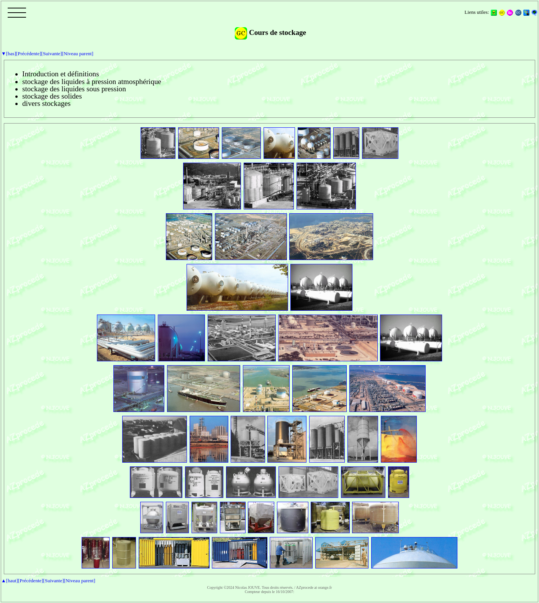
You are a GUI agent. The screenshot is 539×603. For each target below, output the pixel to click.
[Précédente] (28, 53)
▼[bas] (8, 53)
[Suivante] (51, 53)
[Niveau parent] (77, 53)
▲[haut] (9, 580)
